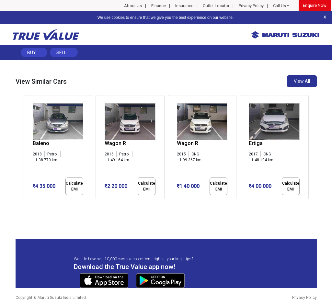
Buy (31, 52)
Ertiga (256, 143)
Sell (61, 52)
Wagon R (115, 143)
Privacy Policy (251, 5)
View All (302, 81)
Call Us (279, 5)
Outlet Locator (216, 5)
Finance (158, 5)
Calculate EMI (74, 186)
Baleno (41, 143)
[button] (26, 204)
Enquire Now (314, 5)
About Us (133, 5)
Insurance (184, 5)
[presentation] (27, 149)
